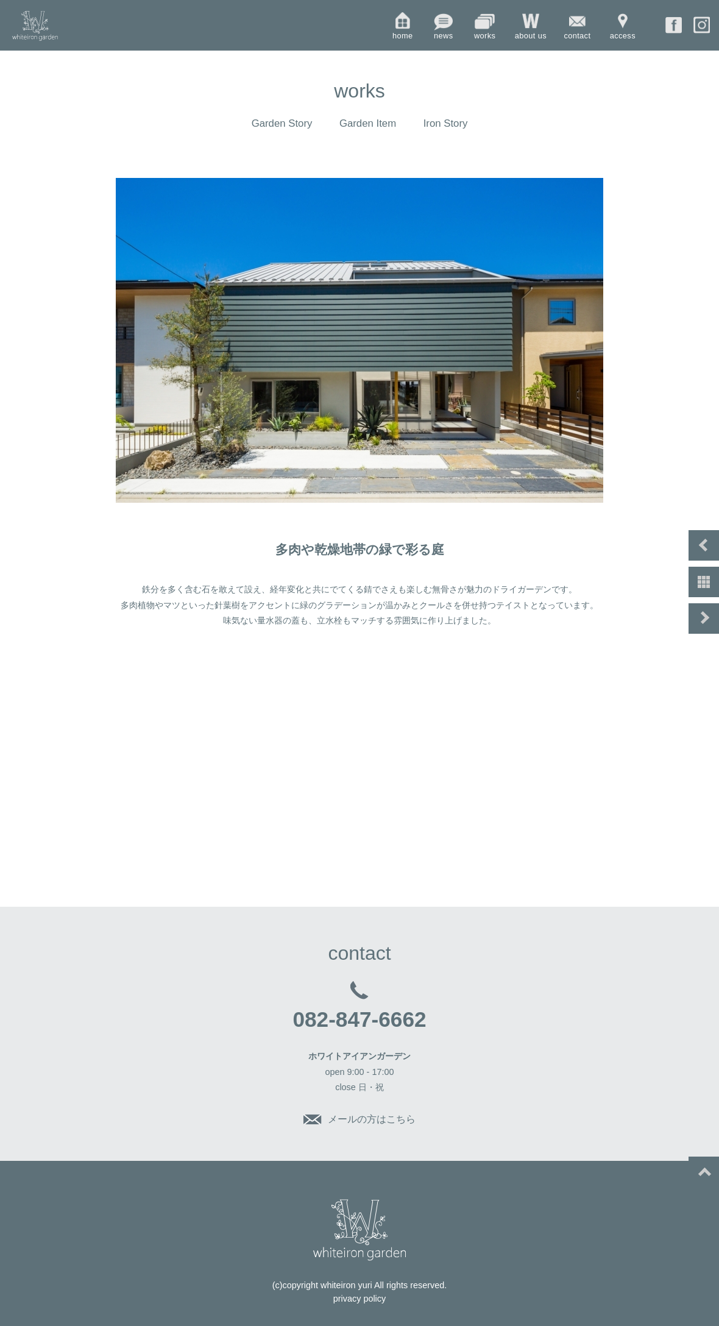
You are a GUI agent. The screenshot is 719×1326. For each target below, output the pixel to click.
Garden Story (282, 123)
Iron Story (445, 123)
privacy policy (359, 1298)
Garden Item (367, 123)
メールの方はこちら (372, 1119)
